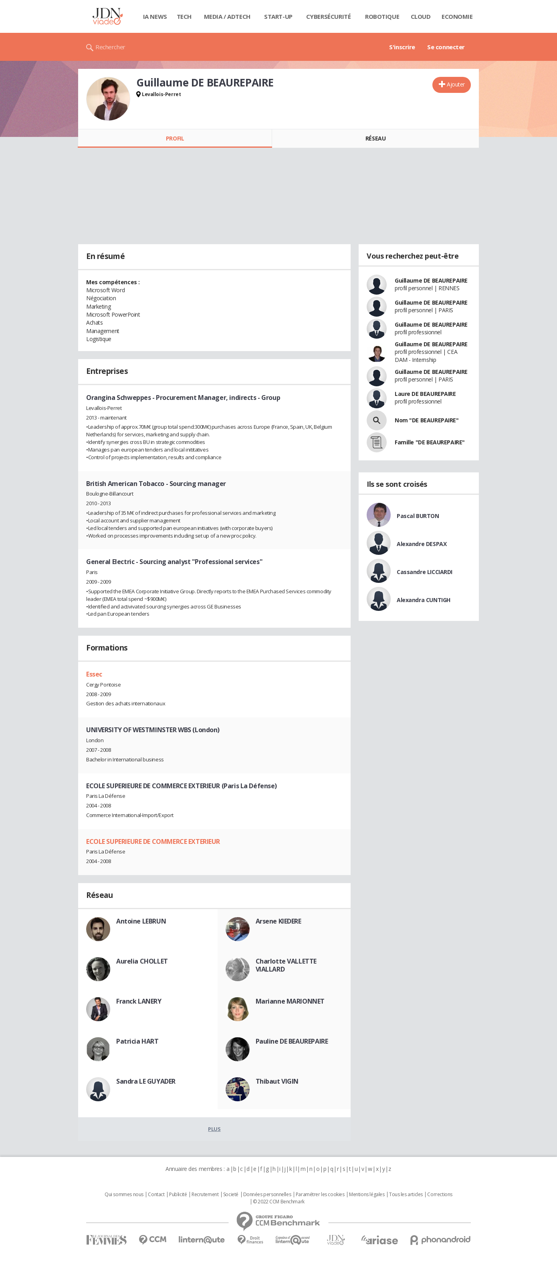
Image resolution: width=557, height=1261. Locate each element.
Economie (457, 16)
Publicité (178, 1194)
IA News (155, 16)
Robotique (382, 16)
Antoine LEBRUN (141, 921)
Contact (156, 1194)
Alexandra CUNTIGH (423, 600)
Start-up (278, 16)
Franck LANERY (138, 1001)
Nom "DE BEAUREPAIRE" (427, 420)
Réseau (375, 138)
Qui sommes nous (124, 1194)
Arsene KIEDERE (278, 921)
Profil (175, 138)
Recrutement (205, 1194)
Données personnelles (267, 1194)
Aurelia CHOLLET (142, 961)
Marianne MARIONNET (290, 1001)
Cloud (421, 16)
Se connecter (446, 47)
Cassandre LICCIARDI (424, 572)
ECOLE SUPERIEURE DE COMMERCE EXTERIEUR (153, 841)
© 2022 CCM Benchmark (279, 1202)
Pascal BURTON (418, 516)
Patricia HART (137, 1041)
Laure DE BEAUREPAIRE (425, 394)
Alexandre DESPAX (421, 544)
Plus (214, 1128)
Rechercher (110, 47)
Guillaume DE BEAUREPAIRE (431, 280)
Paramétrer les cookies (320, 1194)
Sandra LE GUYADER (146, 1081)
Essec (94, 674)
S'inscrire (402, 47)
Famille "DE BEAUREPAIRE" (430, 442)
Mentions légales (366, 1194)
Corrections (439, 1194)
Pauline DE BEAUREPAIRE (292, 1041)
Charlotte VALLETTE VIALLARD (286, 965)
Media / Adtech (227, 16)
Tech (184, 16)
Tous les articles (406, 1194)
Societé (230, 1194)
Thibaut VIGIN (277, 1081)
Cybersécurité (328, 16)
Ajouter (456, 84)
